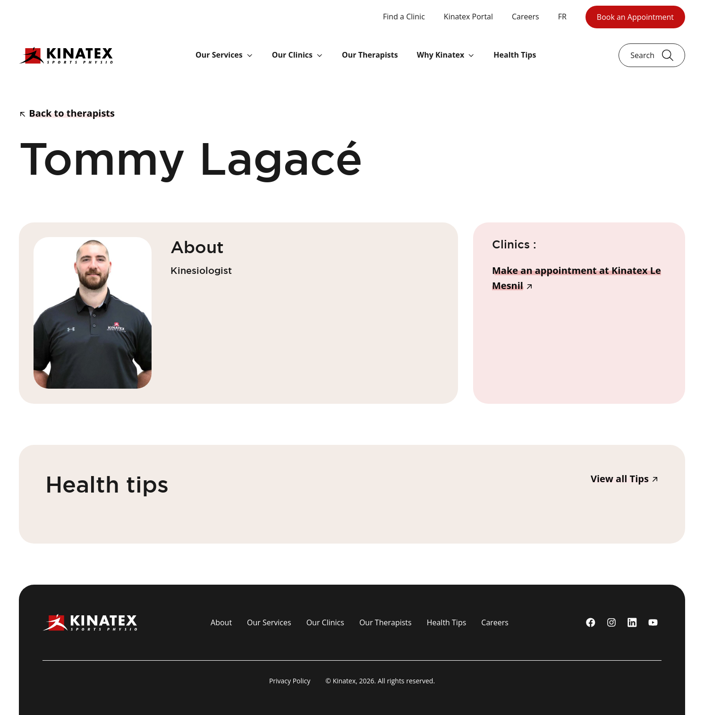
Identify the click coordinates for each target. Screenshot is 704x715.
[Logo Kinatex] (66, 55)
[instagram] (611, 622)
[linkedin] (632, 622)
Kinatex (344, 680)
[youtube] (653, 622)
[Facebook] (590, 622)
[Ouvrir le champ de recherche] (652, 55)
